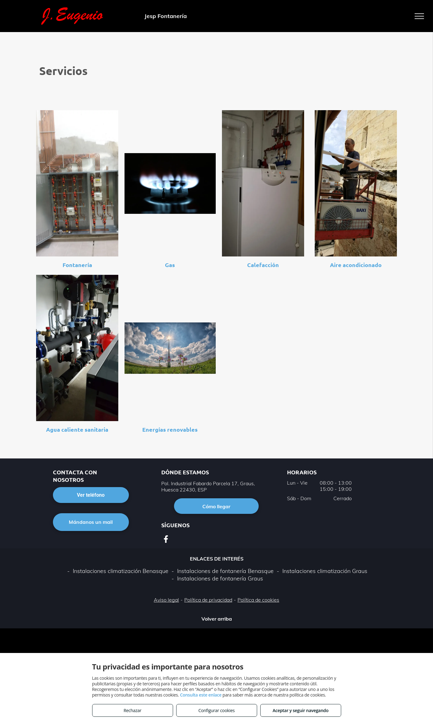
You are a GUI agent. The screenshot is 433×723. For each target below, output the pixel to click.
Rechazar (132, 710)
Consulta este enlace (200, 695)
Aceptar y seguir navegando (300, 710)
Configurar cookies (216, 710)
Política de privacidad (208, 600)
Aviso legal (166, 600)
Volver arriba (216, 619)
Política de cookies (258, 600)
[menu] (419, 16)
